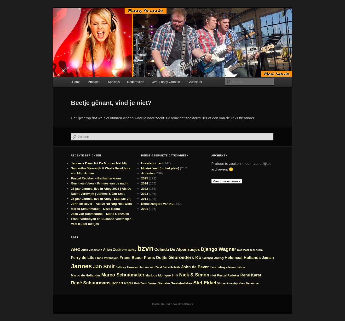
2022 (144, 188)
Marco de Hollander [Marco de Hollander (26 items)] (85, 275)
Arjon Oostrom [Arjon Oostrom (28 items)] (114, 250)
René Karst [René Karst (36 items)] (250, 275)
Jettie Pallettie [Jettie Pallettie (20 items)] (171, 267)
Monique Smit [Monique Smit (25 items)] (168, 275)
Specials (114, 82)
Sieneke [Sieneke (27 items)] (164, 283)
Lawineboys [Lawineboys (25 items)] (218, 267)
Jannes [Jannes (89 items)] (81, 266)
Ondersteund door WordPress (172, 304)
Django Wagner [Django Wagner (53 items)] (218, 249)
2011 (144, 199)
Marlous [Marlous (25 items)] (151, 275)
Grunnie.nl (194, 82)
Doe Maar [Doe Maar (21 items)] (243, 249)
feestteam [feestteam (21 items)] (256, 249)
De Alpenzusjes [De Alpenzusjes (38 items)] (185, 249)
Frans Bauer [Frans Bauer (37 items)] (131, 257)
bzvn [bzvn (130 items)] (145, 248)
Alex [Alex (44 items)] (75, 249)
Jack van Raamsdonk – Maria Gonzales (100, 214)
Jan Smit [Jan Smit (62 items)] (104, 266)
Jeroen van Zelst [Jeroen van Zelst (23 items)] (150, 267)
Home (76, 82)
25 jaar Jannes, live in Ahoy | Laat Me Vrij (101, 199)
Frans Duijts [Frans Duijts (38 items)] (155, 257)
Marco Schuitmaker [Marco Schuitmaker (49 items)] (122, 274)
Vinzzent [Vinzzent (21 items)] (222, 283)
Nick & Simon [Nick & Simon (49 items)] (194, 274)
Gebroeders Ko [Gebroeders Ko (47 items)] (184, 257)
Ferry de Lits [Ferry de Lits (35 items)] (82, 257)
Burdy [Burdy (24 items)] (132, 250)
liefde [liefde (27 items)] (241, 267)
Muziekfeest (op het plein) (160, 168)
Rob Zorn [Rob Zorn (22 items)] (140, 283)
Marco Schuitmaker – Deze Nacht (95, 209)
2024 (144, 183)
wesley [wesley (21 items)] (233, 283)
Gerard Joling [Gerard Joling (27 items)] (213, 258)
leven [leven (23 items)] (232, 267)
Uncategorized (152, 163)
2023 (144, 193)
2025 (144, 178)
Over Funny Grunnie (166, 82)
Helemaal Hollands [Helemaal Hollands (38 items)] (243, 257)
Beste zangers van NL (157, 204)
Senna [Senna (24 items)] (152, 283)
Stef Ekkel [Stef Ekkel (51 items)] (204, 282)
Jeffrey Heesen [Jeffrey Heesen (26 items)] (127, 267)
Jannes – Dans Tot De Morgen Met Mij (98, 163)
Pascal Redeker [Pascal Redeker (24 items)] (228, 275)
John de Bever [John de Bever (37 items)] (195, 267)
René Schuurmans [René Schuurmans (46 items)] (90, 282)
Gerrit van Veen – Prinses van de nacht (99, 183)
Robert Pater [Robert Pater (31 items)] (122, 283)
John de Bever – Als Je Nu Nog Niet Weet (101, 204)
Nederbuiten (135, 82)
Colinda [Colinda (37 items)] (161, 249)
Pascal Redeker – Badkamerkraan (96, 178)
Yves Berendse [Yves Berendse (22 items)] (249, 283)
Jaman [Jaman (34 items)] (268, 258)
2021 (144, 209)
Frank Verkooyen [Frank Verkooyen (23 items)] (107, 258)
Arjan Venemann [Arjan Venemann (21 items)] (91, 249)
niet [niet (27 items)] (213, 275)
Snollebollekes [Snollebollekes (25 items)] (181, 283)
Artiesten (94, 82)
